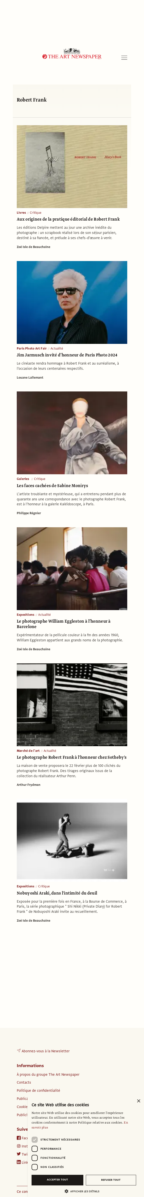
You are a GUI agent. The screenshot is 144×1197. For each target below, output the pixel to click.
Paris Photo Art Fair (32, 348)
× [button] (138, 1101)
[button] (84, 1191)
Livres (21, 213)
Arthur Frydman (28, 785)
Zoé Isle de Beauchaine (33, 247)
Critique (35, 213)
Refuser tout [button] (111, 1180)
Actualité (57, 348)
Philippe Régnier (29, 513)
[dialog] (86, 1146)
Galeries (23, 479)
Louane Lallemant (30, 377)
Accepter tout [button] (57, 1179)
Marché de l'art (28, 751)
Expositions (25, 615)
